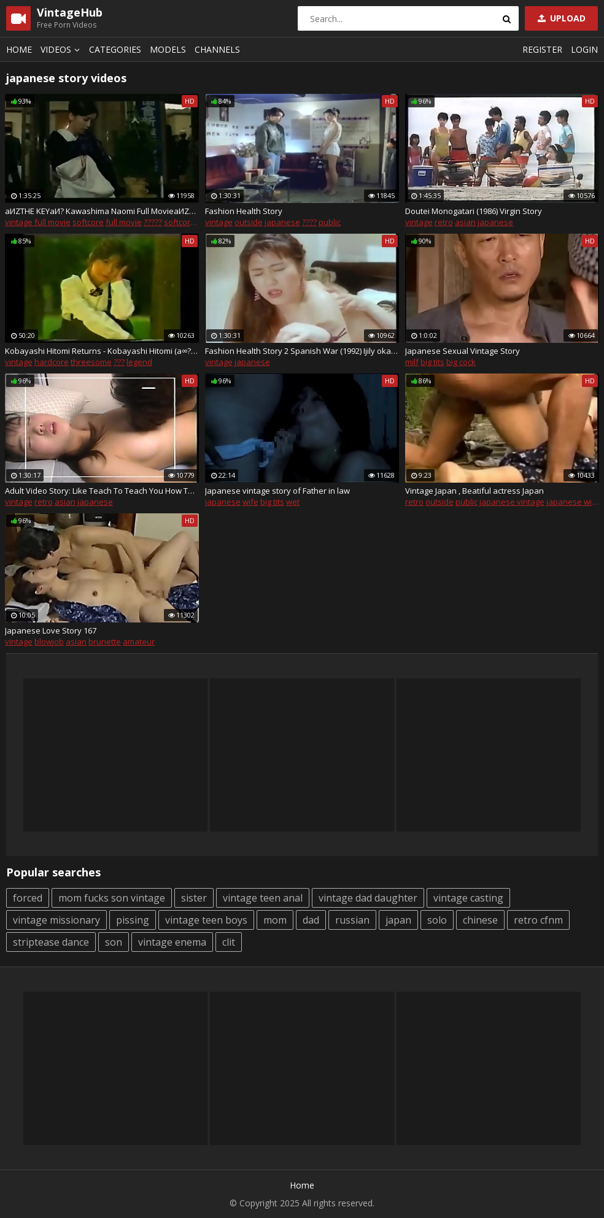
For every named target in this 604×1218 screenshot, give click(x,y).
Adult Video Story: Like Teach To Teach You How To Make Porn (102, 490)
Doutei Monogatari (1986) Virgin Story (473, 210)
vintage (219, 222)
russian (352, 920)
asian (465, 222)
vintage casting (468, 898)
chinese (480, 920)
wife (250, 501)
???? (309, 222)
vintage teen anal (263, 898)
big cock (461, 361)
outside (248, 222)
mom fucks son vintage (111, 898)
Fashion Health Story (243, 210)
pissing (132, 920)
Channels (217, 49)
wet (293, 501)
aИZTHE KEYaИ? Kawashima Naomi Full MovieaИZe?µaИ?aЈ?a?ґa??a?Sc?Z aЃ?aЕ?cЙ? (102, 210)
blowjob (49, 641)
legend (139, 361)
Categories (115, 49)
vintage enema (172, 942)
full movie (124, 222)
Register (542, 49)
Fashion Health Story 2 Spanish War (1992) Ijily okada (302, 350)
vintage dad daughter (368, 898)
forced (27, 898)
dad (311, 920)
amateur (139, 641)
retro (444, 222)
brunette (104, 641)
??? (119, 361)
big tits (432, 361)
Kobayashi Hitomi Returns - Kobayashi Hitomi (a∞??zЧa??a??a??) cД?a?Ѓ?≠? (102, 350)
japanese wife (573, 501)
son (113, 942)
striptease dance (51, 942)
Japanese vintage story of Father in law (277, 490)
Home (19, 49)
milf (412, 361)
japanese (282, 222)
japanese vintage (511, 501)
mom (275, 920)
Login (584, 49)
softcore (88, 222)
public (330, 222)
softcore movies (194, 222)
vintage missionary (56, 920)
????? (153, 222)
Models (168, 49)
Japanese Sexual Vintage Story (462, 350)
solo (437, 920)
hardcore (51, 361)
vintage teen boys (206, 920)
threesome (91, 361)
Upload (560, 18)
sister (194, 898)
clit (228, 942)
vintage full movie (38, 222)
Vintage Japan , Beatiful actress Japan (474, 490)
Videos (62, 49)
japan (398, 920)
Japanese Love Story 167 (50, 630)
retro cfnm (538, 920)
